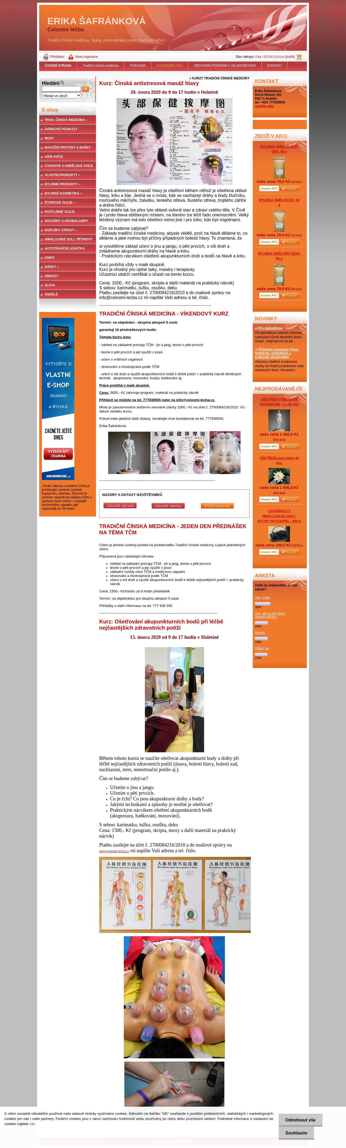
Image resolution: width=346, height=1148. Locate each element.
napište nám (264, 106)
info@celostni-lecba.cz (114, 851)
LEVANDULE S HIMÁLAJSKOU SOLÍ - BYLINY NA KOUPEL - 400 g (279, 516)
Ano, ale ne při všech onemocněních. (270, 615)
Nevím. (260, 632)
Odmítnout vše (300, 1120)
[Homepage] (58, 66)
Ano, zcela (262, 597)
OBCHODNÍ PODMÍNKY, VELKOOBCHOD (225, 66)
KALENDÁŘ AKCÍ (169, 66)
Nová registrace (86, 57)
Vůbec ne (262, 648)
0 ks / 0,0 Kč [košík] (275, 57)
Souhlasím (296, 1133)
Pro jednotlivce (268, 328)
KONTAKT (274, 66)
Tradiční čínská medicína (101, 66)
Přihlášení (57, 57)
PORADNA (138, 66)
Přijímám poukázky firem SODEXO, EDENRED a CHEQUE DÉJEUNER (276, 353)
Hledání (50, 83)
